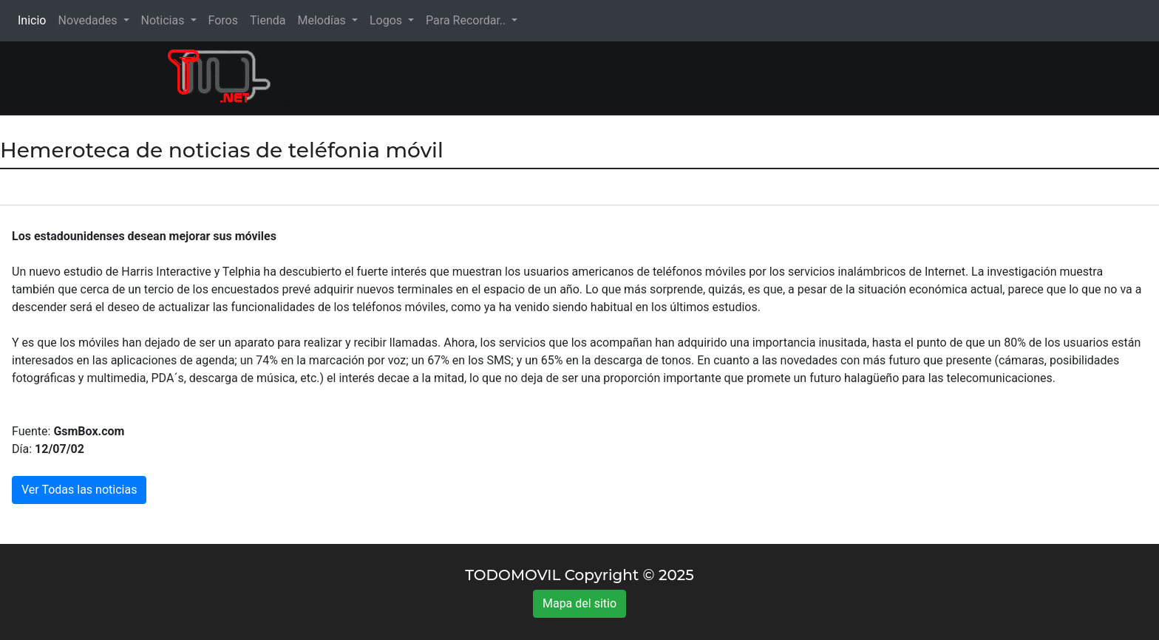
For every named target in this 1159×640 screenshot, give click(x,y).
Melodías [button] (322, 20)
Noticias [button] (164, 20)
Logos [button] (387, 20)
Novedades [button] (89, 20)
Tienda (267, 20)
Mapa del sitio (579, 603)
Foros (223, 20)
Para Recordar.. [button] (467, 20)
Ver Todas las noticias (79, 490)
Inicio (35, 19)
